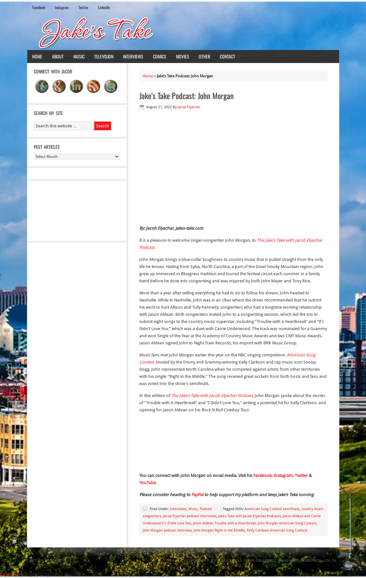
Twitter (302, 475)
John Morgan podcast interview (167, 530)
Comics (159, 56)
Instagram (62, 7)
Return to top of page (51, 561)
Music (78, 56)
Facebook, (262, 475)
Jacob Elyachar (189, 107)
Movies (182, 56)
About (58, 56)
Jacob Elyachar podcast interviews (189, 516)
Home (37, 56)
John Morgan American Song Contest (287, 523)
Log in (330, 561)
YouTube (147, 482)
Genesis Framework (280, 561)
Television (103, 56)
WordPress (311, 561)
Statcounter (11, 574)
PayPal (197, 494)
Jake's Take (183, 32)
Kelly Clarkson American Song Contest (277, 530)
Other (204, 56)
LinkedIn (104, 7)
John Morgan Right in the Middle (219, 530)
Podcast (206, 509)
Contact (227, 56)
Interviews (133, 56)
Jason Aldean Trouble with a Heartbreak (224, 523)
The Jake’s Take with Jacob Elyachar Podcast (212, 395)
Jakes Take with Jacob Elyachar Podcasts (249, 516)
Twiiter (83, 7)
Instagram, (283, 475)
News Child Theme (238, 561)
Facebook (38, 7)
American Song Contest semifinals (272, 509)
